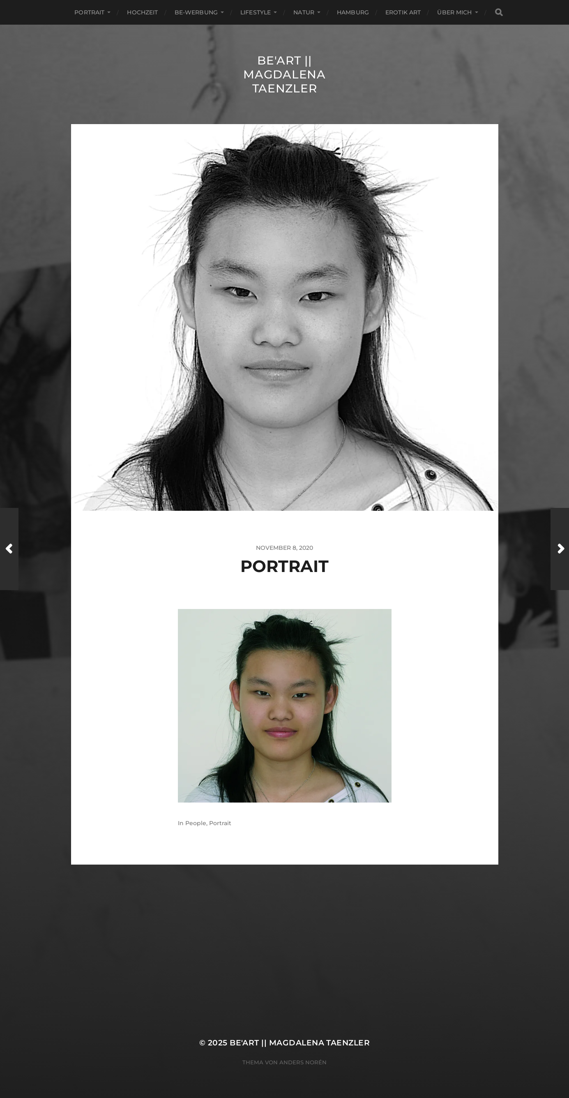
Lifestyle (255, 12)
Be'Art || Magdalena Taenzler (284, 74)
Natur (303, 12)
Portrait (89, 12)
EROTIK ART (403, 12)
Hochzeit (142, 12)
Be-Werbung (196, 12)
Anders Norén (303, 1062)
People (195, 823)
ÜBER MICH (454, 12)
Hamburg (353, 12)
